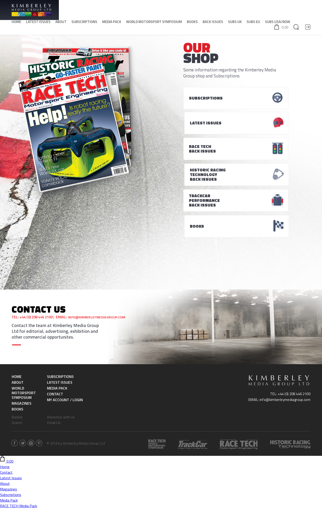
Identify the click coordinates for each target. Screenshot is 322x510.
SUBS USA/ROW (277, 23)
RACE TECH (9, 468)
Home (16, 23)
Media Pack (111, 23)
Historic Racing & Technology (23, 474)
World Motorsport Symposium (154, 23)
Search (17, 346)
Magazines (21, 326)
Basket (17, 340)
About (61, 23)
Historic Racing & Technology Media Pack (32, 434)
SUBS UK (235, 23)
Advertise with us (61, 340)
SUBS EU (253, 23)
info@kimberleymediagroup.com (98, 240)
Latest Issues (38, 23)
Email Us (53, 346)
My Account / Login (65, 323)
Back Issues (213, 23)
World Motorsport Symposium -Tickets (31, 446)
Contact (55, 317)
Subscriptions (84, 23)
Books (192, 23)
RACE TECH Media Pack (18, 429)
